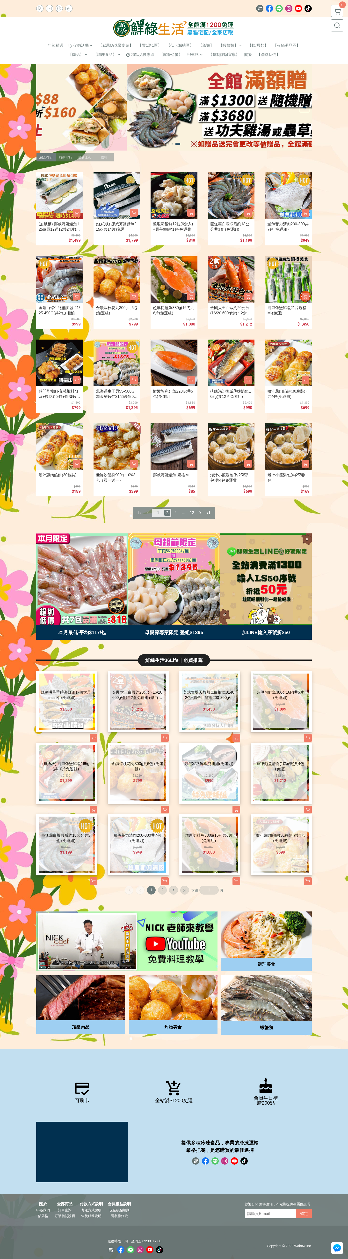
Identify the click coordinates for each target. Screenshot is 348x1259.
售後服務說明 (91, 1216)
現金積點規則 (119, 1210)
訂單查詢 (65, 1210)
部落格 (43, 1216)
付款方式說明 (91, 1204)
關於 (43, 1204)
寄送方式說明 (91, 1210)
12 (192, 513)
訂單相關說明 (65, 1216)
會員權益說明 (119, 1204)
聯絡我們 (43, 1210)
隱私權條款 (119, 1216)
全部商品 (64, 1204)
